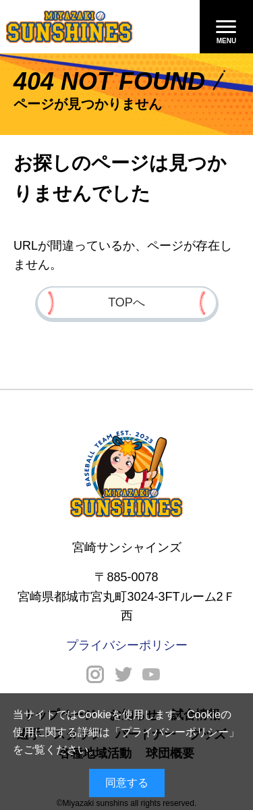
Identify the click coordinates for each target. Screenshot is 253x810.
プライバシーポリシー (175, 732)
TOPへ (126, 302)
